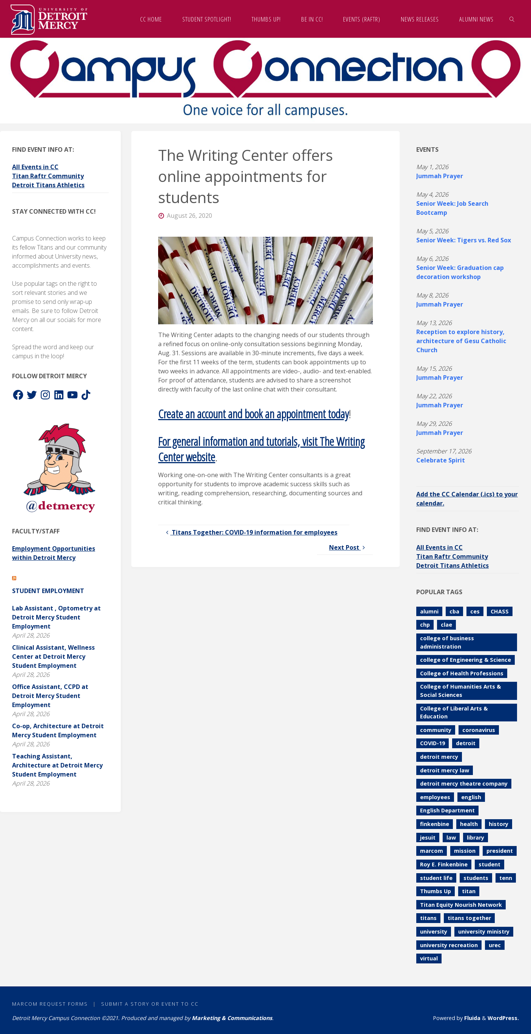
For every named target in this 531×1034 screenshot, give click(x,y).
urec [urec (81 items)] (495, 945)
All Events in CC (35, 167)
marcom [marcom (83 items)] (431, 850)
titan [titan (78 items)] (469, 891)
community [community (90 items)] (435, 730)
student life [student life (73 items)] (436, 877)
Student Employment (48, 591)
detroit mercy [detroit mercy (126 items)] (439, 756)
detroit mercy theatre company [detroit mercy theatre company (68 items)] (464, 783)
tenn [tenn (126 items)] (505, 877)
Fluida (471, 1018)
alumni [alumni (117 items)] (429, 611)
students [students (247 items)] (475, 877)
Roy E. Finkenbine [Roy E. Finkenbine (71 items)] (444, 864)
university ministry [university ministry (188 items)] (483, 931)
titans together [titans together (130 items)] (469, 918)
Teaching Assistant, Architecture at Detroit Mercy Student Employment (57, 765)
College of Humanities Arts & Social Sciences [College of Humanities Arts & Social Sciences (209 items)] (460, 690)
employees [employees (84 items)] (435, 797)
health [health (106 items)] (469, 824)
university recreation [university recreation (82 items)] (449, 945)
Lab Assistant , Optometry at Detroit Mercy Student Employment (56, 617)
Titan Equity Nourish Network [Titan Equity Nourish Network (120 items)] (461, 904)
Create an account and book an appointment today (253, 413)
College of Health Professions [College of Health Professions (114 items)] (461, 673)
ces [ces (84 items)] (475, 611)
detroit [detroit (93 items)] (466, 743)
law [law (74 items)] (451, 837)
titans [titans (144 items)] (428, 918)
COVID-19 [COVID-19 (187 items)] (432, 743)
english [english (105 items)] (471, 797)
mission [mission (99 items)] (465, 850)
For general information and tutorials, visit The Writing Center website (261, 449)
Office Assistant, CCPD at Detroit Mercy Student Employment (50, 696)
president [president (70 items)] (499, 850)
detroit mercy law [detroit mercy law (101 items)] (444, 770)
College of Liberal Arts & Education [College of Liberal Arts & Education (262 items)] (454, 712)
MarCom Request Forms (50, 1003)
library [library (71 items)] (475, 837)
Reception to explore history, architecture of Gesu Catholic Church (461, 341)
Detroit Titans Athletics (48, 185)
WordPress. (503, 1018)
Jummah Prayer (439, 176)
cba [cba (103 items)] (454, 611)
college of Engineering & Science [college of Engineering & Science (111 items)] (465, 659)
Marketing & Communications (232, 1018)
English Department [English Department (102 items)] (447, 810)
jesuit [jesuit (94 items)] (428, 837)
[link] (512, 19)
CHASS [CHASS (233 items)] (500, 611)
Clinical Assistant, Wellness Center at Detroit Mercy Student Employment (53, 656)
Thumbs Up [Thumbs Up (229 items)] (435, 891)
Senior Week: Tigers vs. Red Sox (463, 240)
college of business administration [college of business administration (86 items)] (447, 642)
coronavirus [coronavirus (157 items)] (478, 730)
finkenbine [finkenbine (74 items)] (434, 824)
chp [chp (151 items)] (425, 624)
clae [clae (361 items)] (446, 624)
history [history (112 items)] (498, 824)
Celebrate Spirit (440, 460)
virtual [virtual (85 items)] (429, 958)
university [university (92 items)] (433, 931)
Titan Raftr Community (48, 176)
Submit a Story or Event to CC (150, 1003)
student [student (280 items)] (489, 864)
